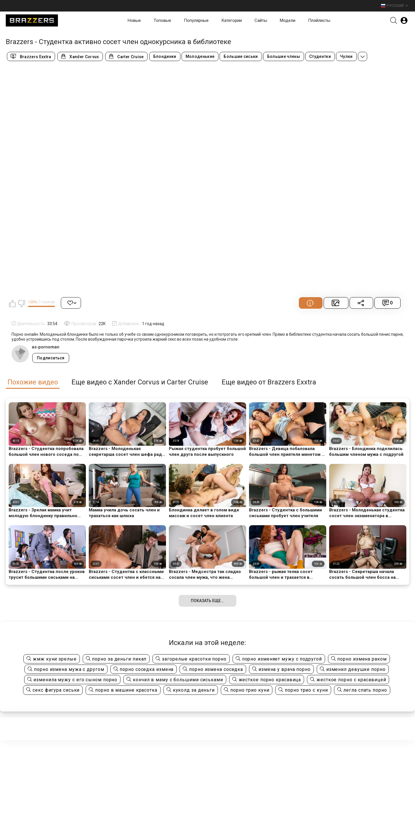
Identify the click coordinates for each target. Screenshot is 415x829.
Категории (231, 20)
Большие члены (283, 56)
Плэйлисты (319, 20)
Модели (287, 20)
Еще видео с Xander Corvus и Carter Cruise (139, 382)
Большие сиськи (241, 56)
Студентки (320, 56)
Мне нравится (12, 303)
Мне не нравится (21, 303)
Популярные (196, 20)
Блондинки (164, 56)
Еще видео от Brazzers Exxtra (269, 382)
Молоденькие (200, 56)
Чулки (346, 56)
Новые (134, 20)
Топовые (162, 20)
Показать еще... (207, 600)
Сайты (260, 20)
